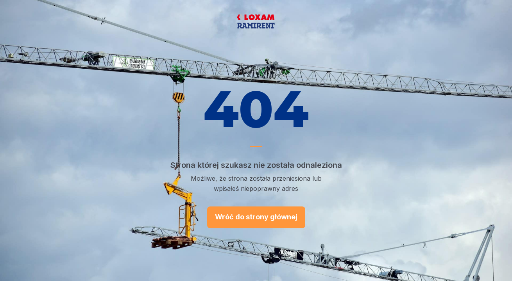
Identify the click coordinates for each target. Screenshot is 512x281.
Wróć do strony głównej (256, 217)
